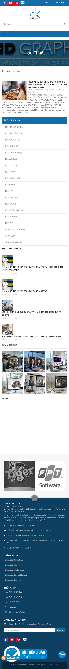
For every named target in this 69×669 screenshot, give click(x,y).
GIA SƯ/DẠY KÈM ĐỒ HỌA (15, 229)
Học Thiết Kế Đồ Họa (13, 592)
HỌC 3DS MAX (10, 172)
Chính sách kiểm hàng (13, 580)
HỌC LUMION (10, 185)
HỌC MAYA (9, 223)
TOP (34, 498)
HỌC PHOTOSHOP (12, 146)
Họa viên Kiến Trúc (12, 602)
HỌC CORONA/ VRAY (13, 178)
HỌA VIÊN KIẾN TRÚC (13, 140)
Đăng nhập (60, 3)
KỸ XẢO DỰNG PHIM (12, 236)
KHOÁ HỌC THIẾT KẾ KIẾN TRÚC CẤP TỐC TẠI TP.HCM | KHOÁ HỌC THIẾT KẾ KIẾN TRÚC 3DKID (32, 268)
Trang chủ (6, 71)
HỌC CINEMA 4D (11, 217)
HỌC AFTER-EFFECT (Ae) (14, 210)
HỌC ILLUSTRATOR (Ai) (14, 153)
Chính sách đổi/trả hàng (14, 570)
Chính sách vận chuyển (13, 565)
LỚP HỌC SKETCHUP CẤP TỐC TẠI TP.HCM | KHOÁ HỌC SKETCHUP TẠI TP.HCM (32, 313)
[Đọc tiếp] (26, 112)
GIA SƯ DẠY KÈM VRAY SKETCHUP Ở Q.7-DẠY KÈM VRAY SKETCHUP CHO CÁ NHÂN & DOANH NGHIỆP (47, 85)
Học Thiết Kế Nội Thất (13, 597)
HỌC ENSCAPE (10, 204)
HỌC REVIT (9, 191)
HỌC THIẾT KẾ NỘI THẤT (14, 127)
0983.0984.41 (13, 658)
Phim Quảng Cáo (11, 607)
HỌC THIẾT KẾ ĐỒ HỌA (13, 133)
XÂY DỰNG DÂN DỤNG (13, 242)
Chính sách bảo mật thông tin (16, 575)
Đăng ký (48, 3)
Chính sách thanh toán (13, 560)
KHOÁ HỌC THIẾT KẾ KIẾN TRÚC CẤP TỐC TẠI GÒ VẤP (24, 291)
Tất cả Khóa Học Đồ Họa (14, 612)
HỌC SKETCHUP (11, 165)
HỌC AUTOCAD (11, 159)
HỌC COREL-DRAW (12, 197)
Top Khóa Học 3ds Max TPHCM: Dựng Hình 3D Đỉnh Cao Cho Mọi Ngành (31, 336)
